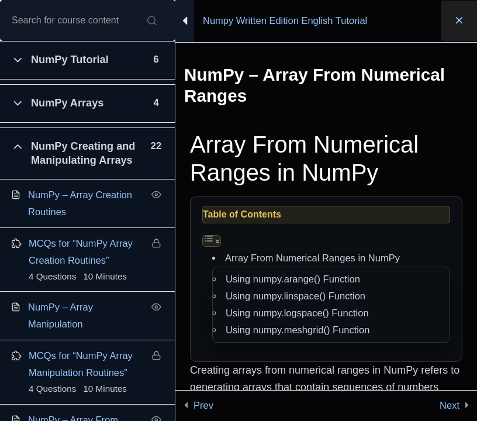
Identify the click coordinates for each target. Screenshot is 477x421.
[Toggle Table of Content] (211, 241)
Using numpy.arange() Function (293, 279)
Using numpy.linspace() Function (295, 296)
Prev (203, 405)
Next (449, 405)
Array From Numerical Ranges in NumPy (312, 258)
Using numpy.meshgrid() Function (297, 330)
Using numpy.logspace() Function (297, 313)
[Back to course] (459, 21)
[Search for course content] (152, 20)
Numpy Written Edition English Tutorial (285, 20)
